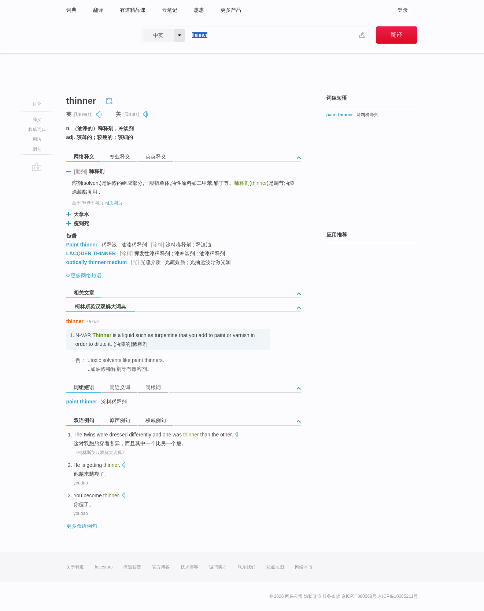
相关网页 (113, 202)
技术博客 (189, 567)
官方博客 (161, 567)
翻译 (98, 10)
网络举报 (304, 567)
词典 (71, 10)
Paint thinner (82, 245)
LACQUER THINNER (91, 253)
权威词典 (37, 129)
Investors (104, 567)
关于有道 (75, 567)
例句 (37, 149)
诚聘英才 (218, 567)
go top (36, 166)
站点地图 (275, 567)
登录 (403, 10)
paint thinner (81, 402)
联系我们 (246, 567)
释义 (37, 119)
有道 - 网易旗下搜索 (96, 35)
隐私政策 (312, 596)
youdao (81, 483)
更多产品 (231, 10)
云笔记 (169, 10)
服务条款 (331, 596)
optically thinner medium (96, 262)
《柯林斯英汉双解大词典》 (100, 452)
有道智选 (132, 567)
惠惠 (199, 10)
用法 (37, 139)
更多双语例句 (81, 526)
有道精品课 (132, 10)
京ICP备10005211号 (398, 596)
